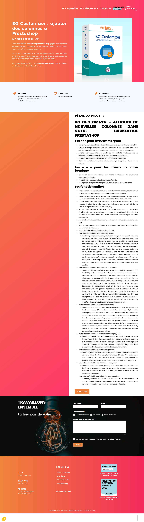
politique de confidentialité (95, 439)
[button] (4, 519)
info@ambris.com (24, 475)
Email (103, 403)
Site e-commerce (63, 472)
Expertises (62, 466)
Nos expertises (70, 8)
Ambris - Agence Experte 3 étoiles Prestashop (109, 474)
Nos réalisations (89, 8)
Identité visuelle (63, 479)
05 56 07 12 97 (23, 483)
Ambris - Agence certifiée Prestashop (109, 498)
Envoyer (78, 445)
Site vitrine (61, 476)
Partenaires (63, 491)
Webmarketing (62, 483)
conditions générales (114, 439)
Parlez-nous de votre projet (84, 419)
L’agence (105, 8)
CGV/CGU (87, 510)
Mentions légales (75, 510)
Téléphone (77, 403)
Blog (93, 510)
